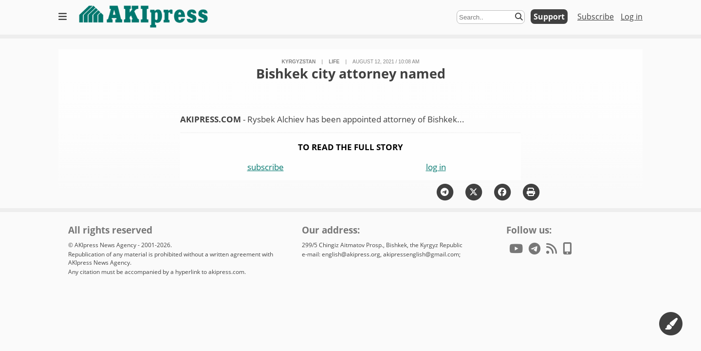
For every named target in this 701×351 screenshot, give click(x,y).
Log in (632, 16)
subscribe (265, 167)
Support (549, 16)
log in (436, 167)
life (334, 61)
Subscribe (595, 16)
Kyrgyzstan (298, 61)
